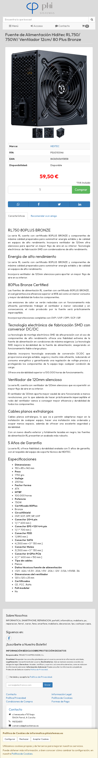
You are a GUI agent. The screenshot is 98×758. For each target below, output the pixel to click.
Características (16, 215)
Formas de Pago (61, 701)
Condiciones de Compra (19, 701)
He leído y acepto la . (31, 676)
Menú (13, 26)
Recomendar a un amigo (44, 215)
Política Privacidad (16, 697)
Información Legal (61, 694)
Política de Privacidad (39, 669)
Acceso (37, 26)
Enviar (48, 685)
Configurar (10, 739)
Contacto (62, 26)
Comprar (81, 190)
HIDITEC (54, 146)
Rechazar (24, 739)
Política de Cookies (22, 753)
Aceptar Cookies (41, 739)
